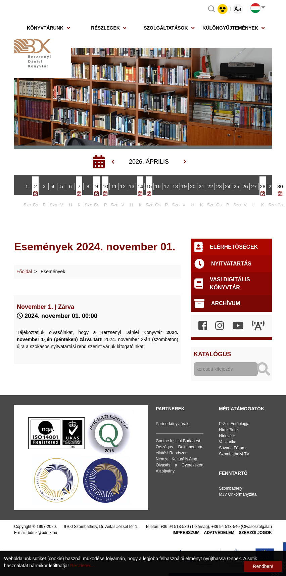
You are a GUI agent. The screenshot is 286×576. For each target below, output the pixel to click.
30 (280, 186)
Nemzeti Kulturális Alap (176, 459)
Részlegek (105, 28)
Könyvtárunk (45, 28)
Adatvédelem (219, 532)
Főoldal (24, 271)
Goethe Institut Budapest (178, 441)
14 (140, 186)
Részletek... (82, 565)
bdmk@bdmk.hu (42, 532)
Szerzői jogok (255, 532)
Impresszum (186, 532)
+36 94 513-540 (225, 526)
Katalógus (212, 354)
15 (149, 186)
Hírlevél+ (227, 436)
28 (263, 186)
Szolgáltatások (166, 28)
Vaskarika (227, 442)
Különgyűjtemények (230, 28)
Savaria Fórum (232, 448)
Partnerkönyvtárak (172, 423)
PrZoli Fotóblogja (234, 423)
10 (105, 186)
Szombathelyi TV (234, 454)
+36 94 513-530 (174, 526)
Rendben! (263, 566)
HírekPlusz (228, 429)
